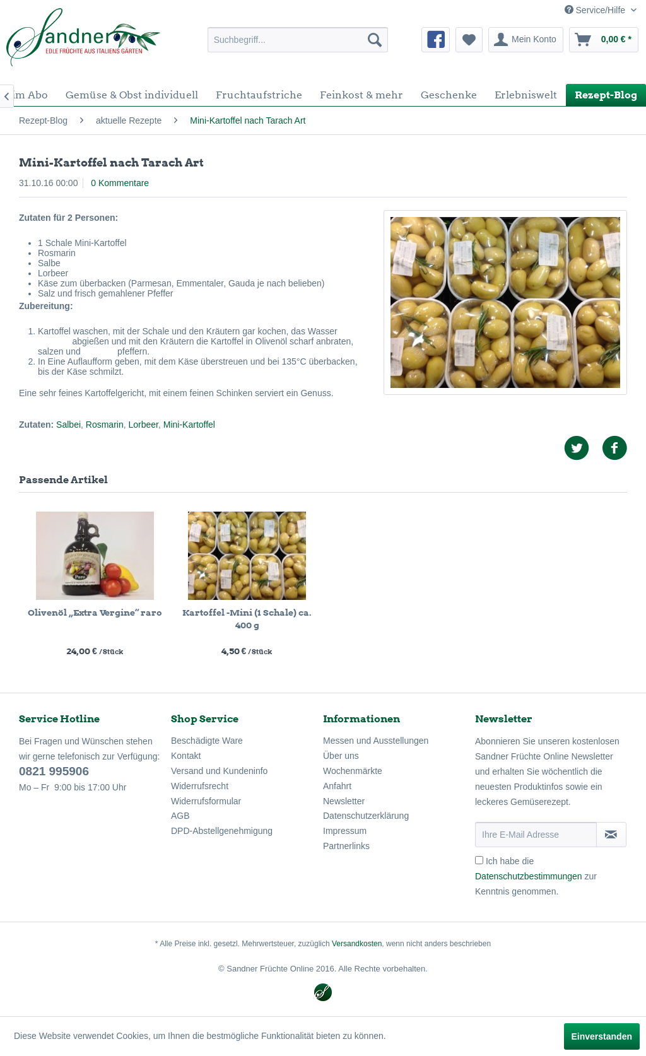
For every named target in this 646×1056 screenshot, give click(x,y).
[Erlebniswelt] (526, 95)
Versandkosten (357, 943)
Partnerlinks (346, 846)
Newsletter (344, 801)
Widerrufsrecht (199, 786)
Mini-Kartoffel (189, 424)
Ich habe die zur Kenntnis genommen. (536, 876)
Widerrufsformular (206, 801)
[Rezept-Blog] (606, 95)
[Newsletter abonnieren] (611, 834)
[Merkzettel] (469, 39)
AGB (180, 816)
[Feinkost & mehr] (361, 95)
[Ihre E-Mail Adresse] (536, 834)
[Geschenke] (449, 95)
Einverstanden (602, 1036)
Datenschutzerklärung (366, 816)
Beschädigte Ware (207, 741)
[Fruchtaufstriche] (259, 95)
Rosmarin (105, 424)
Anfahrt (337, 786)
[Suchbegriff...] (298, 39)
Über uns (341, 756)
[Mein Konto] (525, 39)
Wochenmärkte (352, 771)
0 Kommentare (120, 183)
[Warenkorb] (603, 39)
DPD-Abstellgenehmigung (222, 831)
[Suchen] (374, 39)
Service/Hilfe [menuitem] (596, 10)
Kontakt (186, 756)
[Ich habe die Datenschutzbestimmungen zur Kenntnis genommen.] (479, 860)
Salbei (68, 424)
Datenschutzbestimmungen (528, 876)
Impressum (345, 831)
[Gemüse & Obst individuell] (132, 95)
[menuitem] (298, 39)
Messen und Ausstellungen (375, 741)
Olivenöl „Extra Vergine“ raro (95, 612)
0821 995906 (54, 771)
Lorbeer (143, 424)
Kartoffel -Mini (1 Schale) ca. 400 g (247, 618)
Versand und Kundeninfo (219, 771)
